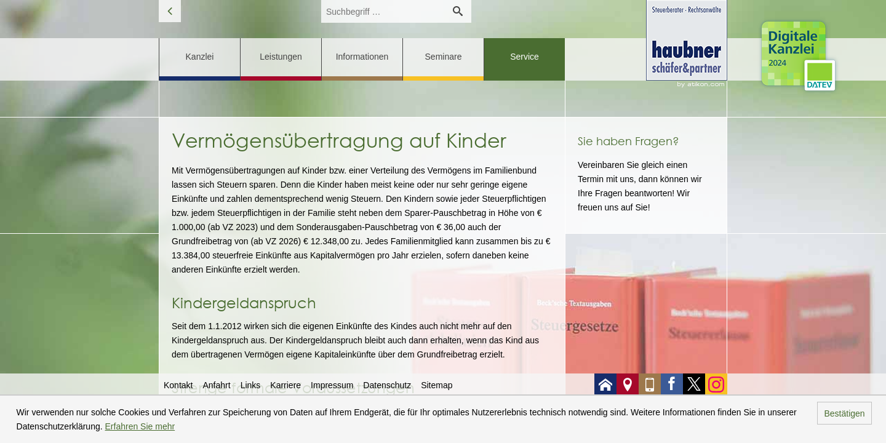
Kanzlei (200, 57)
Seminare (443, 57)
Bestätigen (844, 413)
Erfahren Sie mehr (140, 426)
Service (524, 57)
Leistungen (281, 57)
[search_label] (382, 11)
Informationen (362, 57)
